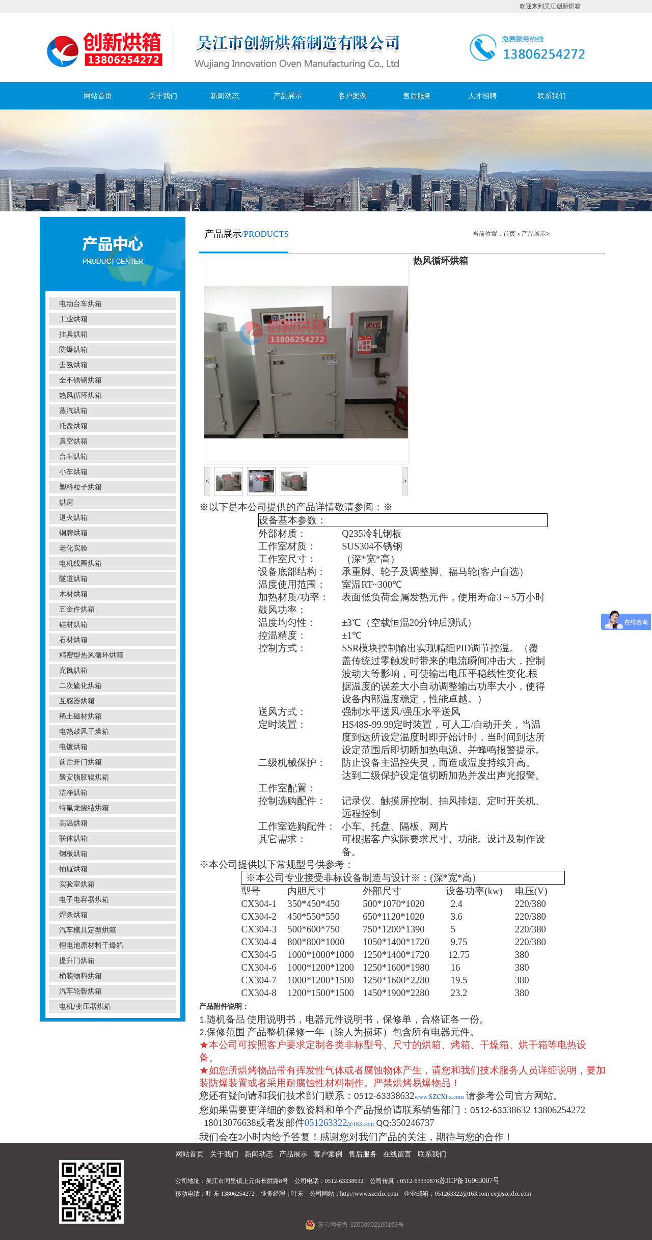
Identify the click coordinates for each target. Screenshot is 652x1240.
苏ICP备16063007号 (469, 1180)
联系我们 (551, 96)
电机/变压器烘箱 (85, 1006)
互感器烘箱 (77, 701)
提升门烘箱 (77, 961)
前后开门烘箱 (80, 762)
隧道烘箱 (73, 579)
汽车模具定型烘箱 (87, 930)
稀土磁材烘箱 (80, 716)
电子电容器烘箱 (84, 899)
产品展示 (288, 96)
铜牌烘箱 (73, 533)
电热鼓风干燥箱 (84, 731)
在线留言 (397, 1154)
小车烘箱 (73, 472)
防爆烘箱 (73, 349)
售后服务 (417, 96)
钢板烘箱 (73, 854)
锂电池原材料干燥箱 (91, 945)
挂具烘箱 (73, 334)
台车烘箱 (73, 456)
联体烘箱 (73, 838)
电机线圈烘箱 (80, 563)
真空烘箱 (73, 441)
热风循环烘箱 (80, 395)
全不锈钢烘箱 (80, 380)
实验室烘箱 (77, 884)
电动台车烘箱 (80, 304)
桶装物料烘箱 (80, 976)
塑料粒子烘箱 (80, 487)
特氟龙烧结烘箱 (84, 808)
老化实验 (73, 548)
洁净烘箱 (73, 792)
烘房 (66, 502)
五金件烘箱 (77, 609)
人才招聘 (482, 96)
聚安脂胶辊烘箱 (84, 777)
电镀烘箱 (73, 747)
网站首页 (98, 96)
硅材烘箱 (73, 624)
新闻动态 (224, 96)
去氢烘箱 (73, 365)
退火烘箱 (73, 517)
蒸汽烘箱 (73, 411)
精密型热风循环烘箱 (91, 655)
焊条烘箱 (73, 915)
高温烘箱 (73, 823)
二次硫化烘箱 (80, 686)
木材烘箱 (73, 594)
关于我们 (163, 96)
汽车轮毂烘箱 (80, 991)
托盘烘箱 (73, 426)
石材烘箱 (73, 640)
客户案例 (352, 96)
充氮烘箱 (73, 670)
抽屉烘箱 (73, 869)
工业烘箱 (73, 319)
